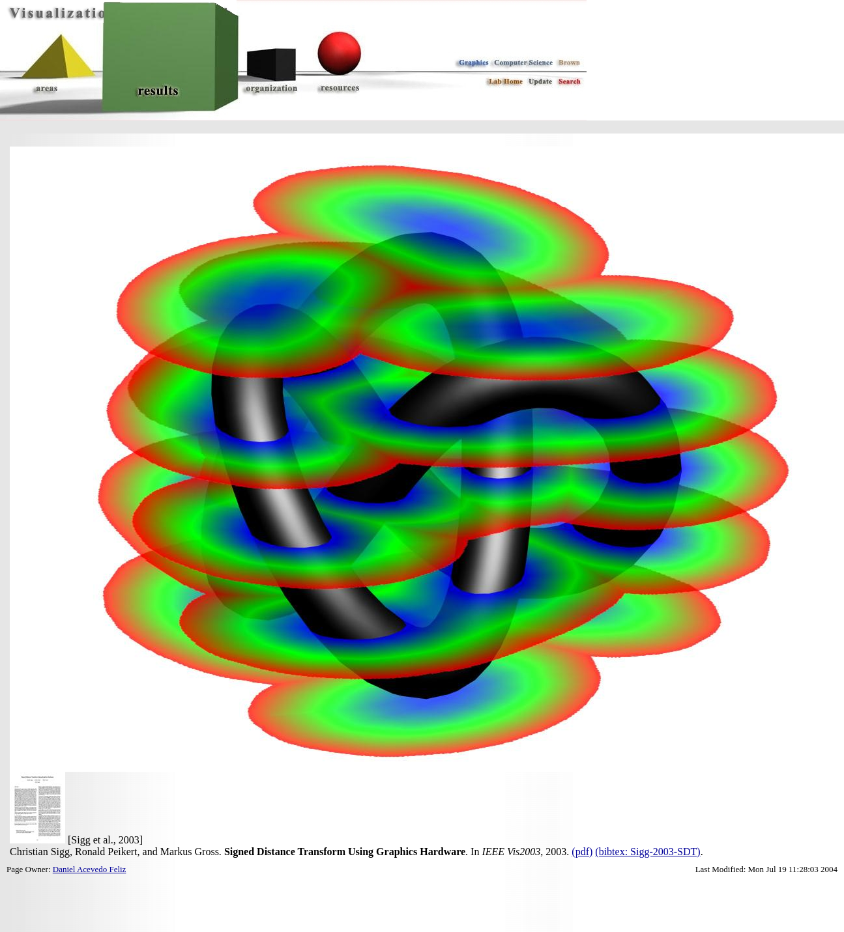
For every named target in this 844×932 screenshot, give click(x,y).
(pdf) (582, 851)
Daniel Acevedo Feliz (89, 869)
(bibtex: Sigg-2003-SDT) (647, 851)
